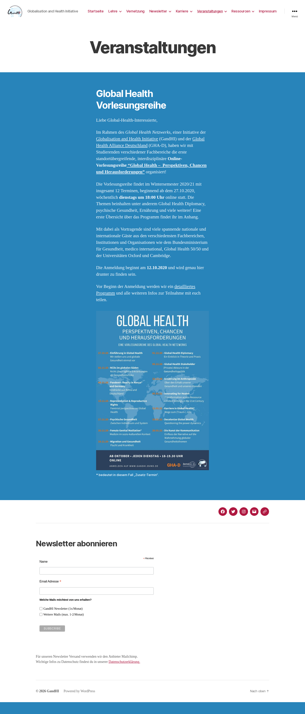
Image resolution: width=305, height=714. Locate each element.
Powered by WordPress (79, 703)
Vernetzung (158, 14)
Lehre (135, 14)
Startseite (118, 14)
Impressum (268, 20)
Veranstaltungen (232, 14)
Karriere (204, 14)
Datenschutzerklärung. (124, 673)
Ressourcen (263, 14)
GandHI (53, 703)
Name (43, 573)
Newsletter (180, 14)
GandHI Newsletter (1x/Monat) (63, 620)
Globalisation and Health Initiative (127, 150)
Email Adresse (50, 593)
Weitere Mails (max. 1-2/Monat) (63, 626)
